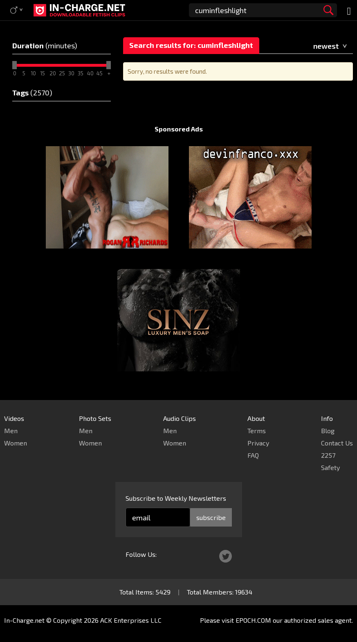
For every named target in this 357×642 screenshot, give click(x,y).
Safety (330, 467)
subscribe (211, 517)
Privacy (258, 443)
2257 (328, 455)
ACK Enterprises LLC (131, 620)
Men (11, 430)
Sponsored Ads (179, 129)
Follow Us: (141, 554)
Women (15, 443)
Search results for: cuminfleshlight (191, 45)
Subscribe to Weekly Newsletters (176, 498)
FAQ (253, 455)
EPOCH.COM (253, 620)
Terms (256, 430)
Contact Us (337, 443)
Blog (328, 430)
